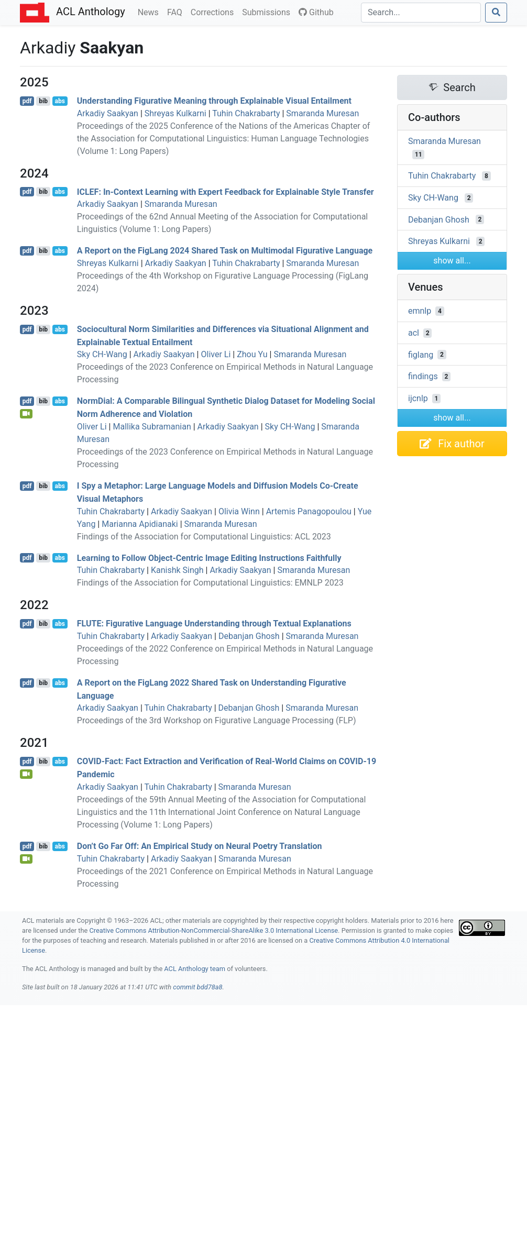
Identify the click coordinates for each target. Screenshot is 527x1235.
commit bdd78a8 (197, 987)
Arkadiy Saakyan (107, 113)
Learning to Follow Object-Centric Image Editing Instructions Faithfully (209, 558)
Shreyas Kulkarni (175, 113)
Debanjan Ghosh (249, 636)
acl (413, 333)
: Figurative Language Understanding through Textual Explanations (214, 623)
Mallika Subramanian (152, 427)
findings (423, 376)
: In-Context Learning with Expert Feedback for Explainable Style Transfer (225, 191)
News (150, 11)
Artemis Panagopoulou (309, 511)
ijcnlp (418, 398)
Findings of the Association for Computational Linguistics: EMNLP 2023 (210, 583)
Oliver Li (215, 354)
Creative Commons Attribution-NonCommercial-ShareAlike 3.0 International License (214, 930)
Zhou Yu (252, 354)
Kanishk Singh (177, 570)
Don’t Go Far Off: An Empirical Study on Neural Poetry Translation (199, 846)
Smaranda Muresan (322, 113)
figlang (420, 354)
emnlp (419, 311)
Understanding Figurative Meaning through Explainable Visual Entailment (214, 101)
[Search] (421, 13)
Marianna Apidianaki (140, 524)
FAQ (176, 11)
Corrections (214, 11)
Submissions (268, 11)
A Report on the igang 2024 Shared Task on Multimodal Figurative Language (224, 251)
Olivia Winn (239, 511)
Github (316, 12)
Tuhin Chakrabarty (246, 113)
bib (43, 101)
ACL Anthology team (194, 969)
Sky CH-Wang (102, 354)
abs (59, 101)
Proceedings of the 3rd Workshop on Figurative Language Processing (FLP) (216, 720)
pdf (27, 101)
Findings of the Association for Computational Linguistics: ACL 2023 (204, 537)
